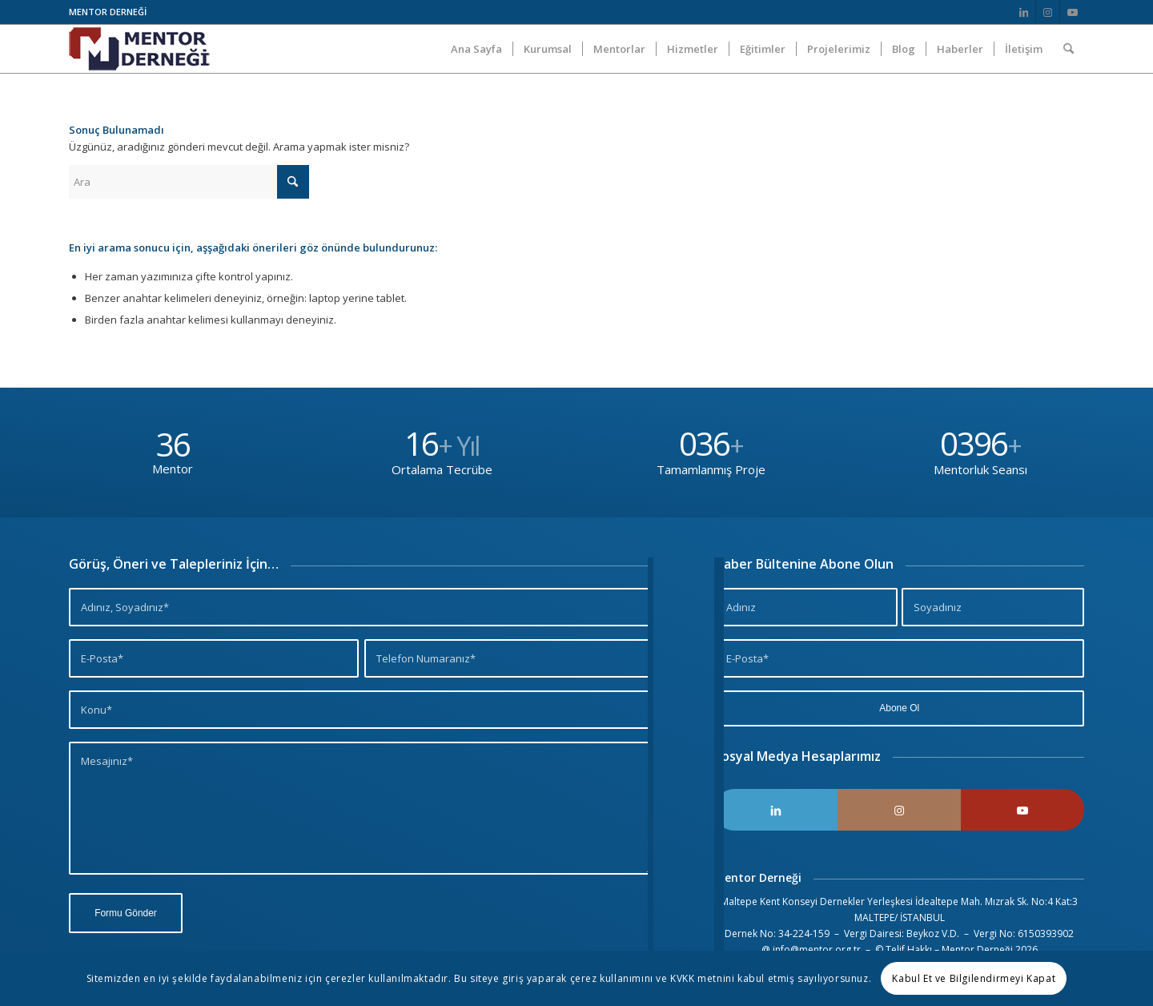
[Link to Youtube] (1072, 12)
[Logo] (139, 49)
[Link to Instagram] (1047, 12)
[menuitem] (476, 49)
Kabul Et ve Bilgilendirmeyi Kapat (973, 978)
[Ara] (1068, 49)
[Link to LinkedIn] (1023, 12)
